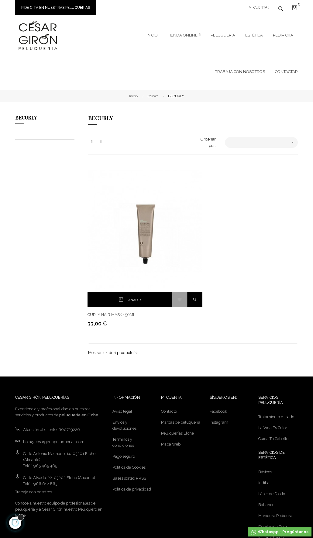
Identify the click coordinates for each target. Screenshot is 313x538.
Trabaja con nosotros (33, 426)
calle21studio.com (130, 510)
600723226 (69, 364)
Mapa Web (171, 379)
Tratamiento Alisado (276, 351)
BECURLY (26, 116)
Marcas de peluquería (180, 357)
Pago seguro (123, 391)
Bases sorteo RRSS (129, 413)
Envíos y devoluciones (124, 360)
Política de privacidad (131, 424)
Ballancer (267, 439)
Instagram (219, 357)
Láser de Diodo (271, 428)
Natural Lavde (271, 472)
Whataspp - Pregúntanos (279, 532)
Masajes (265, 483)
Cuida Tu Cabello (273, 373)
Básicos (265, 406)
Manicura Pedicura (275, 450)
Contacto (169, 346)
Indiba (264, 417)
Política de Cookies (129, 402)
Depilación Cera (272, 461)
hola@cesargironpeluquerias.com (53, 376)
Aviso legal (122, 346)
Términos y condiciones (123, 377)
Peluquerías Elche (177, 368)
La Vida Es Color (272, 362)
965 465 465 (45, 400)
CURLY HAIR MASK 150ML (112, 249)
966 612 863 (45, 418)
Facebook (218, 346)
